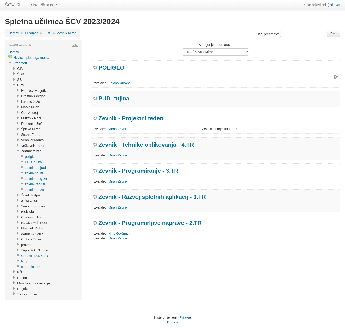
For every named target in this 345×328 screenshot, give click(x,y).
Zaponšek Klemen (34, 250)
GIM (20, 69)
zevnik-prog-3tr (36, 179)
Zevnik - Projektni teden (130, 118)
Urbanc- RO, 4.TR (34, 256)
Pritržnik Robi (31, 118)
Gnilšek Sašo (31, 239)
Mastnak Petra (32, 228)
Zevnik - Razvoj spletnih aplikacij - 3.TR (152, 197)
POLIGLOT (113, 67)
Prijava (334, 5)
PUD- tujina (113, 98)
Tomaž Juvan (27, 294)
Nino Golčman (119, 233)
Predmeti (31, 33)
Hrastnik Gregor (33, 96)
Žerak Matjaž (30, 195)
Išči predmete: (269, 34)
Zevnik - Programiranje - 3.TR (138, 170)
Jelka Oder (29, 201)
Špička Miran (30, 129)
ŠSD (20, 74)
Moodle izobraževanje (33, 283)
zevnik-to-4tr (34, 173)
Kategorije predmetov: (215, 45)
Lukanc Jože (30, 102)
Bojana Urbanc (119, 83)
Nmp (24, 261)
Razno (22, 278)
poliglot (30, 157)
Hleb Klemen (30, 212)
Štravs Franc (30, 135)
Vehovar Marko (32, 140)
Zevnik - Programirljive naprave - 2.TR (150, 223)
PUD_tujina (33, 162)
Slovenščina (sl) (44, 5)
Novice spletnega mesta (31, 58)
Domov (13, 33)
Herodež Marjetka (34, 91)
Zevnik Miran (66, 33)
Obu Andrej (29, 113)
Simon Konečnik (33, 206)
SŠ (19, 80)
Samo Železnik (32, 234)
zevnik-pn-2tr (34, 190)
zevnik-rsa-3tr (35, 184)
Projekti (23, 289)
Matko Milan (30, 107)
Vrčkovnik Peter (33, 146)
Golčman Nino (31, 217)
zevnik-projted (35, 168)
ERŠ (47, 33)
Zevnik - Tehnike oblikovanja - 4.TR (146, 144)
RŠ (19, 272)
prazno (26, 245)
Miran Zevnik (117, 129)
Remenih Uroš (31, 124)
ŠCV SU (14, 4)
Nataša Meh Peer (34, 223)
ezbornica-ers (31, 267)
